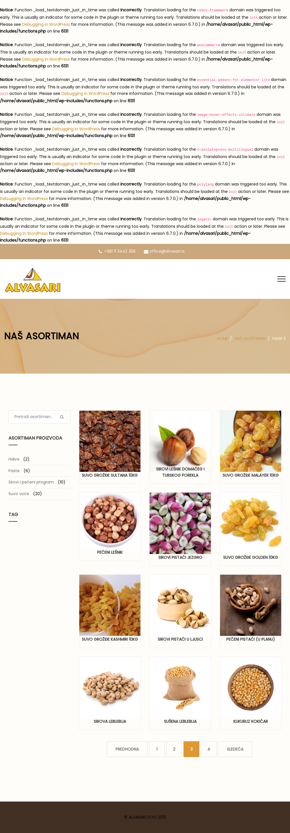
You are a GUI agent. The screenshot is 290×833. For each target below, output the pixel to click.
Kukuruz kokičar (250, 721)
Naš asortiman (250, 338)
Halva (13, 459)
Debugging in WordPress (46, 24)
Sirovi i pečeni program (31, 482)
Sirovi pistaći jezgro (180, 557)
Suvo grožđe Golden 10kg (250, 557)
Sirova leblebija (110, 721)
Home (222, 338)
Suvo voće (18, 494)
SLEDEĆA (235, 749)
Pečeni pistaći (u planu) (250, 639)
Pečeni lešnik (110, 552)
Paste (14, 471)
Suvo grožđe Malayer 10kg (251, 475)
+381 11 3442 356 (117, 251)
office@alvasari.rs (164, 251)
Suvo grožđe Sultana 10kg (110, 475)
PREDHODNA (127, 749)
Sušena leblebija (180, 721)
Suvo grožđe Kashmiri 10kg (110, 639)
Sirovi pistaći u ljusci (180, 639)
